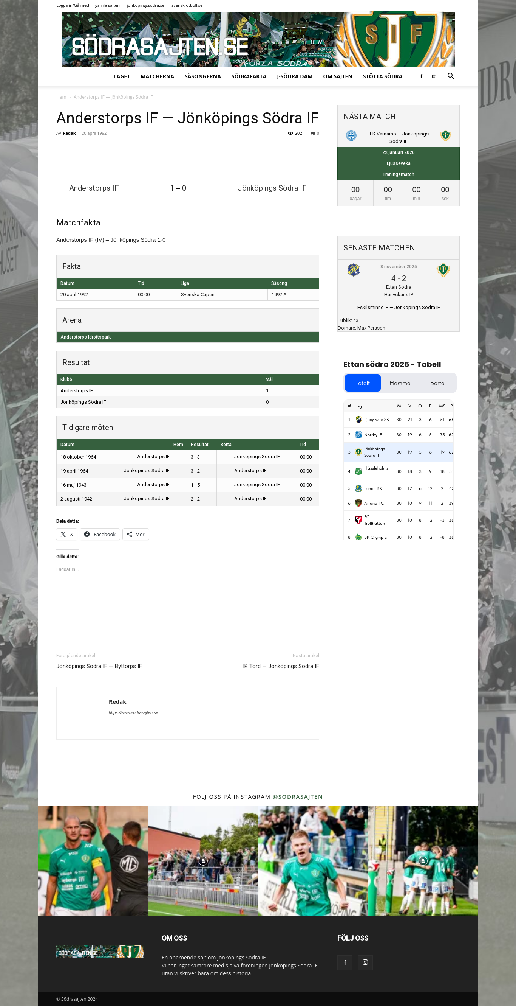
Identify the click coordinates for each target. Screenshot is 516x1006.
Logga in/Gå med (72, 5)
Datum (67, 444)
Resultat (200, 444)
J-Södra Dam (294, 76)
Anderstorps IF (76, 390)
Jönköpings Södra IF (83, 402)
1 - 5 (195, 485)
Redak (69, 133)
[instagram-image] (93, 861)
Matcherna (157, 76)
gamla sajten (107, 5)
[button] (451, 77)
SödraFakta (249, 76)
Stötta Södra (383, 76)
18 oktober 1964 (78, 457)
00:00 (306, 457)
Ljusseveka (399, 163)
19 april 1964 (74, 471)
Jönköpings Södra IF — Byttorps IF (99, 666)
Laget (122, 76)
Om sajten (337, 76)
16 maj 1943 (73, 485)
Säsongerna (203, 76)
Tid (303, 444)
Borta (226, 444)
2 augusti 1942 (76, 499)
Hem (61, 97)
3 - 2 (195, 471)
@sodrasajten (298, 796)
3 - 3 (195, 457)
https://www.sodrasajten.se (133, 712)
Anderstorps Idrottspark (85, 337)
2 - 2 (195, 499)
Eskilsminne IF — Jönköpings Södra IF (398, 307)
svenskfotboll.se (186, 5)
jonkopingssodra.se (146, 5)
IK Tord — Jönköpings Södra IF (281, 666)
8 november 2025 (398, 266)
